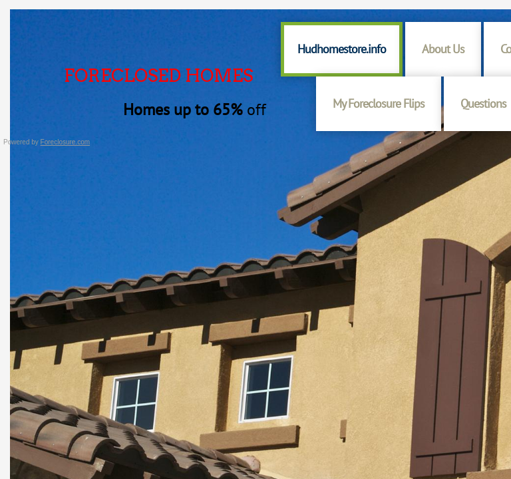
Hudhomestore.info (341, 49)
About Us (443, 49)
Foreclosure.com (65, 142)
